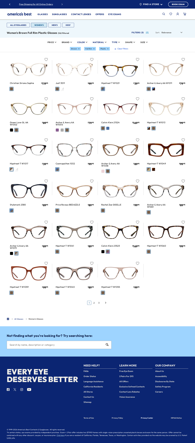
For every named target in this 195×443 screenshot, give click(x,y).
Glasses (43, 14)
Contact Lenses (81, 14)
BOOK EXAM (178, 4)
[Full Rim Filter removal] (90, 48)
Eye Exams (114, 14)
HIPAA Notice (176, 418)
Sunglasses (59, 14)
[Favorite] (46, 58)
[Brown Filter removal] (75, 48)
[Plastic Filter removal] (104, 48)
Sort (157, 32)
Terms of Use (89, 418)
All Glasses (18, 319)
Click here (60, 435)
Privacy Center (147, 418)
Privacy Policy (117, 418)
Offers (99, 14)
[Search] (56, 345)
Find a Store (151, 4)
